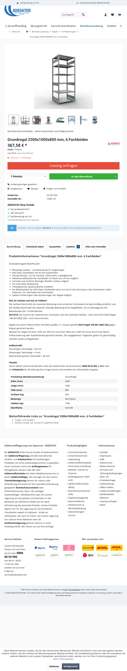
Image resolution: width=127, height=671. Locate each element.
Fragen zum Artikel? (54, 188)
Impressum (105, 455)
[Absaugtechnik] (38, 26)
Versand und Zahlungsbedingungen (111, 471)
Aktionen (104, 497)
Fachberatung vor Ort (29, 2)
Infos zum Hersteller (95, 246)
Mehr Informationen (63, 659)
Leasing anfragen (108, 501)
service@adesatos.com (15, 574)
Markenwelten (107, 494)
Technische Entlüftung (79, 466)
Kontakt (104, 452)
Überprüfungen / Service (76, 513)
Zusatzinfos (55, 246)
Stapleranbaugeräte (78, 497)
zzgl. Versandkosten (25, 153)
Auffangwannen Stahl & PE (79, 478)
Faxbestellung (107, 483)
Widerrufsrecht (107, 466)
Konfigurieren (71, 666)
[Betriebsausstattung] (91, 26)
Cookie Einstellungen (110, 490)
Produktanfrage (107, 480)
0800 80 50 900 (103, 2)
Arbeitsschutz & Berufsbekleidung (77, 506)
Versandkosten (74, 589)
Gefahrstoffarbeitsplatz (79, 462)
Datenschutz (106, 462)
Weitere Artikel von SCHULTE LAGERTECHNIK (35, 422)
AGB (102, 459)
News (102, 504)
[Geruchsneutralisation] (63, 26)
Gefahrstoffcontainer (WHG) (78, 485)
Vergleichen (15, 188)
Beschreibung (13, 246)
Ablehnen (54, 666)
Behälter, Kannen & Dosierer (78, 471)
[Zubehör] (112, 26)
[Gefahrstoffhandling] (15, 26)
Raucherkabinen (76, 501)
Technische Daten (35, 246)
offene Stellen (107, 487)
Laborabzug (74, 459)
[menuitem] (119, 15)
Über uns (104, 476)
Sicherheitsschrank (77, 455)
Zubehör (73, 246)
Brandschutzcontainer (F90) (79, 492)
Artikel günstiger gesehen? (22, 184)
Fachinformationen (77, 452)
